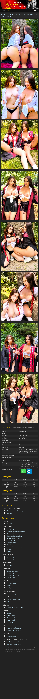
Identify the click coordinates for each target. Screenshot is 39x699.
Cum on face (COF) (12, 571)
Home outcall (11, 618)
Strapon (9, 586)
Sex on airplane (11, 636)
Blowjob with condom (13, 538)
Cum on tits (10, 573)
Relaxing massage (22, 511)
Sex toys (9, 588)
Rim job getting (11, 559)
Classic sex (10, 511)
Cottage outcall (11, 622)
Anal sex (9, 523)
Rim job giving (11, 557)
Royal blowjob (11, 540)
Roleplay (9, 565)
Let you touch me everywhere (15, 602)
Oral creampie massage (13, 599)
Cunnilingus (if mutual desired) (16, 531)
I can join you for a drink (14, 630)
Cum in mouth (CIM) (13, 575)
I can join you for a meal (14, 628)
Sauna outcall (11, 620)
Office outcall (11, 615)
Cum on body (11, 577)
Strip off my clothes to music (15, 607)
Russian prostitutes (7, 14)
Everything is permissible (14, 644)
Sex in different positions (14, 642)
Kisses (9, 551)
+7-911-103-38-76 (24, 467)
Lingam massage (12, 594)
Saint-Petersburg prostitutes (24, 14)
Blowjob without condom (14, 536)
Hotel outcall (10, 613)
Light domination (12, 583)
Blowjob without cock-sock (15, 534)
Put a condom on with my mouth (16, 547)
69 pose (9, 549)
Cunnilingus (10, 529)
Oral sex (9, 513)
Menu (5, 10)
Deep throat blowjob (13, 545)
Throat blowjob (11, 542)
